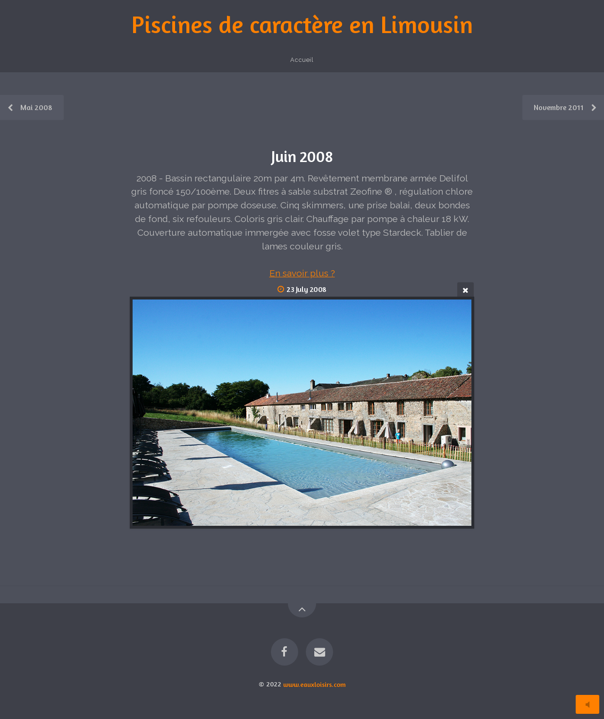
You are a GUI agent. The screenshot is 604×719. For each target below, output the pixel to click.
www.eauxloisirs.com (314, 684)
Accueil (301, 59)
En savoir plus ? (302, 273)
